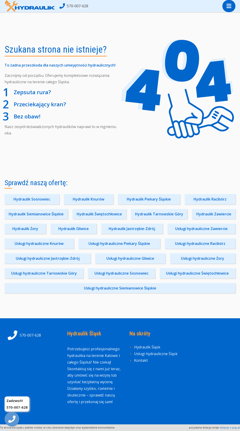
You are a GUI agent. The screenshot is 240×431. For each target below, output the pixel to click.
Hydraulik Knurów (88, 199)
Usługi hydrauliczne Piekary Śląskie (119, 243)
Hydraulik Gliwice (73, 228)
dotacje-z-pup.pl (230, 427)
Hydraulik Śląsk (147, 347)
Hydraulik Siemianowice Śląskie (36, 214)
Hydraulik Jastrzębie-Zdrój (132, 228)
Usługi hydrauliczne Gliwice (130, 258)
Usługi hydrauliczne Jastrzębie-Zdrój (48, 258)
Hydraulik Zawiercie (213, 214)
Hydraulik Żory (25, 228)
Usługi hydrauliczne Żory (202, 258)
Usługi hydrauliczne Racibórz (200, 243)
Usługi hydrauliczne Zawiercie (201, 228)
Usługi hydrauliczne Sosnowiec (121, 273)
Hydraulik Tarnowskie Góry (159, 214)
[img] (12, 419)
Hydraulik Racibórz (210, 199)
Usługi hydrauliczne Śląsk (156, 353)
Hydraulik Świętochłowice (99, 214)
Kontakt (141, 360)
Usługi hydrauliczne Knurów (39, 243)
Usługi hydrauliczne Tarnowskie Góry (44, 273)
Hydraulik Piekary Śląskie (149, 199)
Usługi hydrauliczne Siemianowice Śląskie (120, 288)
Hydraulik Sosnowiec (31, 199)
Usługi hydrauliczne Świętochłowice (197, 273)
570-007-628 (73, 6)
